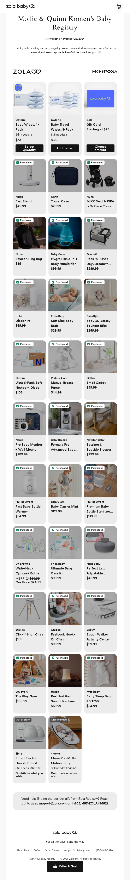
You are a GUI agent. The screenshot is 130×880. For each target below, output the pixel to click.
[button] (29, 100)
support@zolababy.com (77, 850)
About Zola (23, 850)
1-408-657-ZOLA (104, 71)
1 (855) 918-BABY (104, 850)
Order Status (52, 850)
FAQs (37, 850)
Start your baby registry (42, 859)
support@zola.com (53, 803)
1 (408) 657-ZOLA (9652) (89, 803)
